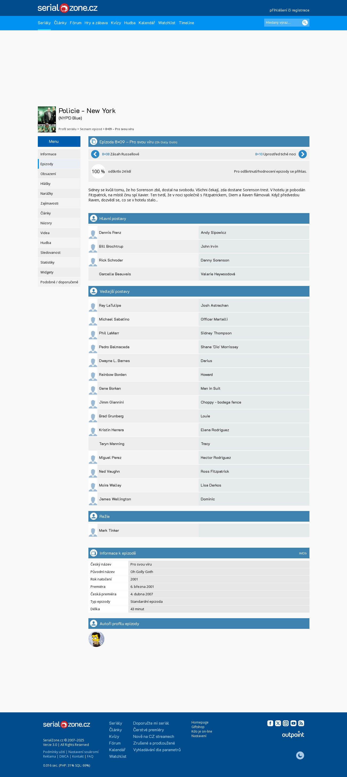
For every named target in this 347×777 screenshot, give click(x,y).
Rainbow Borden (112, 374)
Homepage (200, 722)
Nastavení (198, 736)
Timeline (186, 22)
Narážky (46, 193)
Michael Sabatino (114, 319)
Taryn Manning (111, 443)
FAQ (90, 756)
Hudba (130, 22)
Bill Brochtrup (111, 246)
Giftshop (198, 727)
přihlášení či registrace (289, 10)
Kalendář (147, 22)
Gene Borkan (110, 388)
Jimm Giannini (111, 402)
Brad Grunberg (111, 415)
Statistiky (47, 262)
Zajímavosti (49, 203)
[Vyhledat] (305, 23)
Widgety (46, 272)
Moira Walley (110, 485)
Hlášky (45, 183)
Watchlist (166, 22)
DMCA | (65, 756)
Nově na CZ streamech (153, 736)
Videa (45, 233)
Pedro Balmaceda (114, 346)
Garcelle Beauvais (115, 273)
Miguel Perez (110, 457)
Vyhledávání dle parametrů (157, 749)
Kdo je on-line (201, 731)
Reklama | (51, 756)
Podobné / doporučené (59, 282)
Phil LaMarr (109, 332)
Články (60, 22)
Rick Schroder (111, 260)
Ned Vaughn (109, 471)
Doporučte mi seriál (151, 723)
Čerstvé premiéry (148, 729)
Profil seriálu (67, 129)
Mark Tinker (109, 530)
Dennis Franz (110, 232)
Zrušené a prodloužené (154, 743)
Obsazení (48, 174)
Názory (46, 223)
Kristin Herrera (111, 429)
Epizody (46, 164)
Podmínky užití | (55, 752)
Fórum (75, 22)
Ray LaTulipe (110, 305)
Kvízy (116, 22)
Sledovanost (50, 252)
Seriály (44, 22)
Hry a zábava (96, 22)
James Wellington (115, 498)
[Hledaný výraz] (286, 23)
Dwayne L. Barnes (114, 360)
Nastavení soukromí (83, 752)
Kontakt (78, 756)
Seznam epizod (91, 129)
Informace (48, 154)
